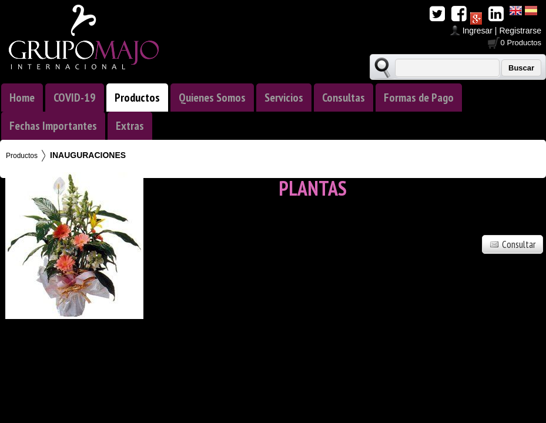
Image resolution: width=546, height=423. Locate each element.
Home (22, 97)
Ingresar (478, 30)
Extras (130, 125)
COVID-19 (74, 97)
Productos (137, 97)
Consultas (343, 97)
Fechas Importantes (53, 125)
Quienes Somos (212, 97)
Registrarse (520, 30)
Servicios (283, 97)
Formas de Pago (419, 97)
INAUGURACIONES (88, 155)
